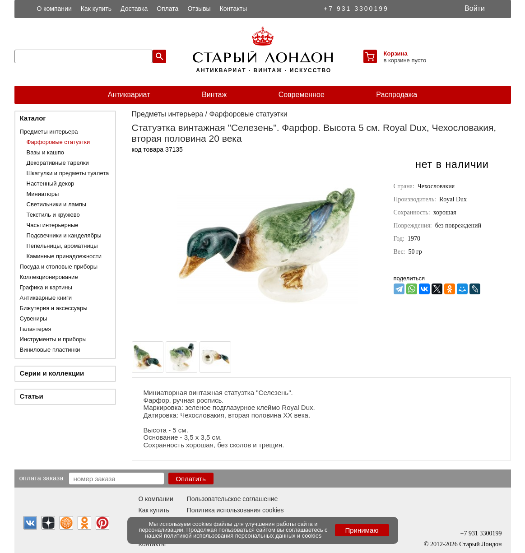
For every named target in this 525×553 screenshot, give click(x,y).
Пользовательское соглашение (232, 498)
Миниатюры (43, 194)
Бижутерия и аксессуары (54, 308)
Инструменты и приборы (53, 339)
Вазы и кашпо (45, 152)
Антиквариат (129, 94)
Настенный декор (50, 183)
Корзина (396, 53)
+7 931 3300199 (356, 8)
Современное (302, 94)
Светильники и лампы (57, 204)
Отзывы (198, 8)
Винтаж (214, 94)
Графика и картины (46, 287)
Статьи (31, 396)
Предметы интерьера (49, 131)
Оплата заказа (41, 477)
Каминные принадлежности (64, 256)
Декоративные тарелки (58, 162)
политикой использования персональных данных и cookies (242, 535)
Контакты (233, 8)
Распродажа (396, 94)
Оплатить (191, 479)
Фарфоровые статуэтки (58, 142)
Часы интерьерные (53, 225)
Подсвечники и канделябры (64, 235)
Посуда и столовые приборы (59, 266)
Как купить (96, 8)
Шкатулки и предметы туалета (68, 173)
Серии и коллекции (52, 373)
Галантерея (35, 328)
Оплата (167, 8)
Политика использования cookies (235, 510)
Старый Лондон (480, 544)
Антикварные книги (46, 297)
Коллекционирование (49, 277)
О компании (54, 8)
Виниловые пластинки (50, 349)
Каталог (33, 118)
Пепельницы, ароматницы (62, 245)
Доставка (134, 8)
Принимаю (361, 530)
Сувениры (33, 318)
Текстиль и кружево (53, 214)
